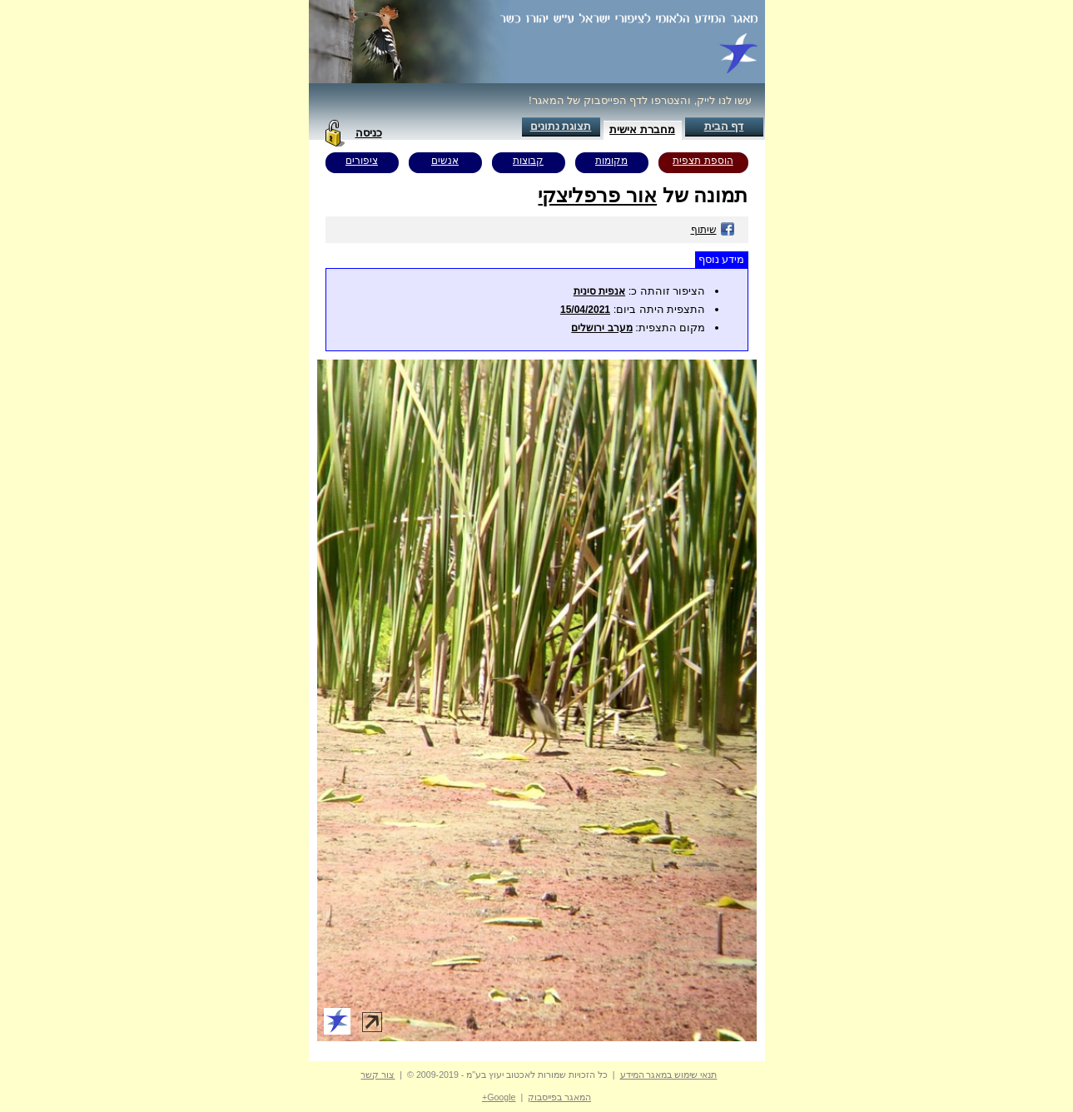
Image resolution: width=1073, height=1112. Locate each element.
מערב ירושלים (601, 328)
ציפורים (361, 160)
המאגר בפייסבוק (559, 1097)
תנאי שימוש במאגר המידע (669, 1075)
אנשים (445, 160)
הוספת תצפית (703, 160)
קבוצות (528, 160)
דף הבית (724, 126)
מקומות (611, 160)
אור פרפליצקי (597, 195)
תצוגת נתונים (561, 126)
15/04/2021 (585, 309)
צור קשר (377, 1075)
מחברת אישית (642, 129)
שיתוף (713, 230)
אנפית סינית (599, 291)
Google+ (499, 1097)
